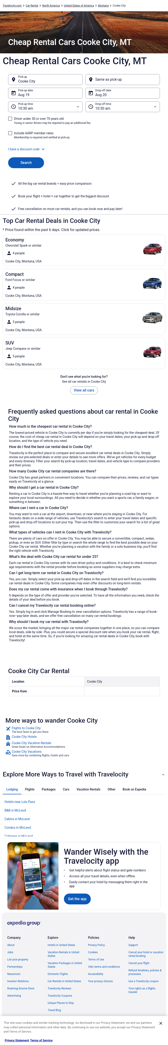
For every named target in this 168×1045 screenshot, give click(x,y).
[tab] (12, 789)
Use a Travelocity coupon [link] (143, 981)
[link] (84, 730)
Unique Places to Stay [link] (61, 1003)
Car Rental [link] (32, 5)
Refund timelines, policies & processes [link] (145, 972)
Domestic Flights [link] (58, 974)
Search (26, 162)
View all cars (84, 390)
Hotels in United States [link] (61, 945)
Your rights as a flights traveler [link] (141, 990)
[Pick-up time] (45, 106)
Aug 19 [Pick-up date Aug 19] (23, 95)
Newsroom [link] (13, 974)
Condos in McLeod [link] (18, 827)
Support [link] (133, 945)
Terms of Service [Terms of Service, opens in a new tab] (41, 1040)
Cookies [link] (93, 952)
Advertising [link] (14, 995)
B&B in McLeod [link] (15, 810)
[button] (84, 149)
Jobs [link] (10, 952)
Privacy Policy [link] (96, 945)
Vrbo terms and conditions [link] (104, 966)
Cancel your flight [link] (138, 963)
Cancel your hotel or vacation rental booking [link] (145, 954)
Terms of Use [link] (96, 959)
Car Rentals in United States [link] (64, 981)
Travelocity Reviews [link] (59, 988)
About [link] (10, 945)
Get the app (77, 899)
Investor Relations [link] (18, 981)
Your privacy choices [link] (100, 981)
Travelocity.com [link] (12, 5)
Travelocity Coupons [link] (60, 995)
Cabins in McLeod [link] (17, 819)
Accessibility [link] (95, 974)
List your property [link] (17, 959)
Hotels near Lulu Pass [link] (20, 802)
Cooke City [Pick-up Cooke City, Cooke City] (26, 81)
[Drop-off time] (122, 106)
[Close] (161, 1023)
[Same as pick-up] (122, 79)
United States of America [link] (79, 5)
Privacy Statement (17, 1040)
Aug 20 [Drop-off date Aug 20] (101, 95)
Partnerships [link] (15, 966)
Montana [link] (103, 5)
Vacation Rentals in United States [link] (63, 954)
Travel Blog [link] (54, 1010)
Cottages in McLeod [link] (19, 836)
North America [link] (51, 5)
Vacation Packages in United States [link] (65, 965)
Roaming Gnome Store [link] (20, 988)
